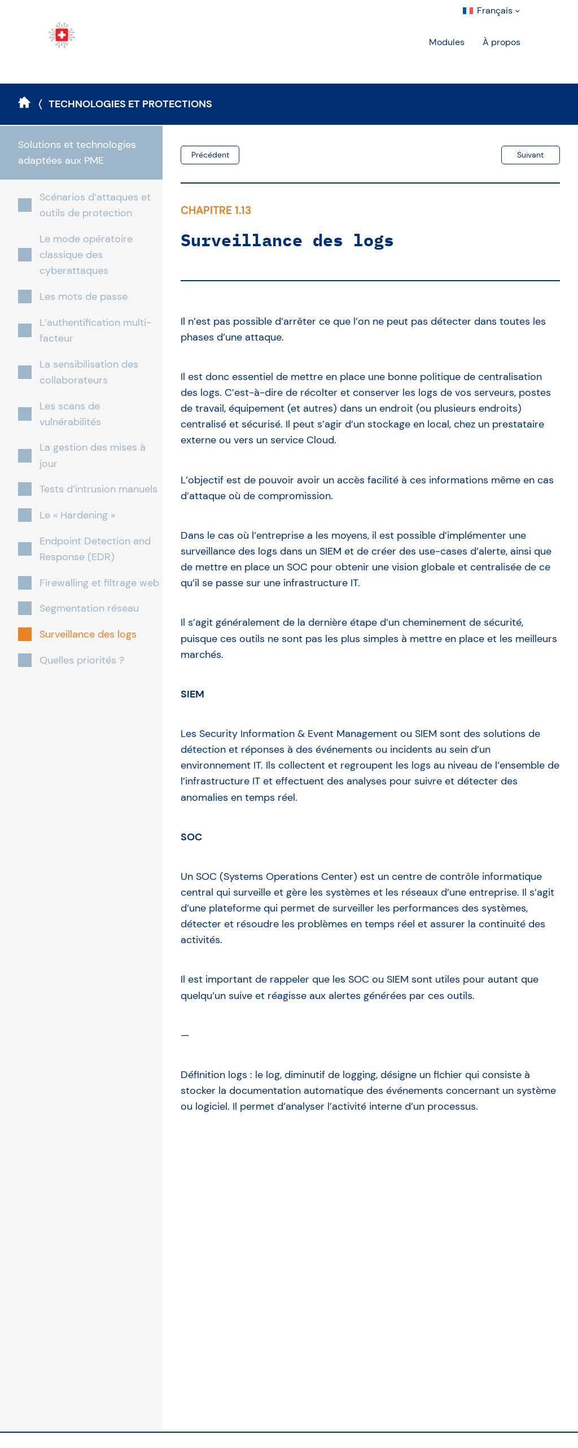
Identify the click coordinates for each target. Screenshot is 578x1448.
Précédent (210, 155)
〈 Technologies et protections (125, 104)
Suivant (530, 155)
